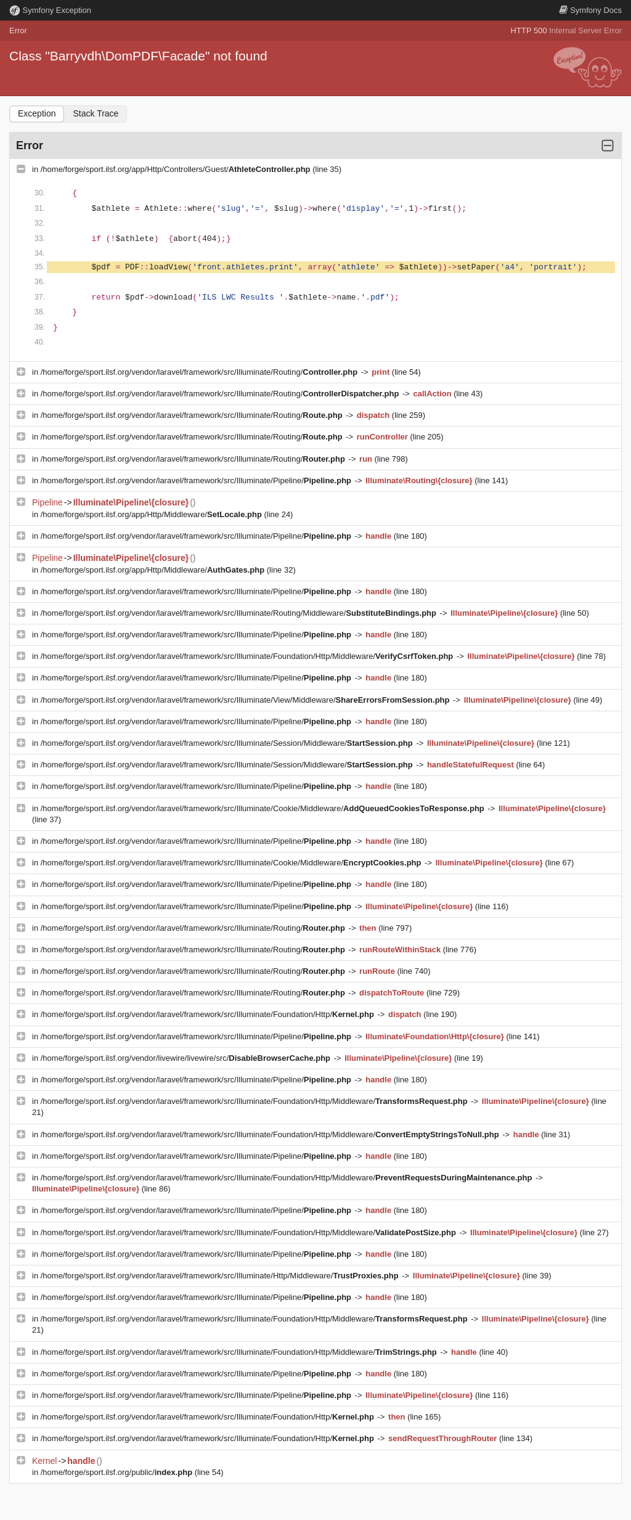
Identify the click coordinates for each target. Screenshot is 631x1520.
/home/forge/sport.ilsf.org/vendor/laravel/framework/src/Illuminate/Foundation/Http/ (209, 1014)
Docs (590, 10)
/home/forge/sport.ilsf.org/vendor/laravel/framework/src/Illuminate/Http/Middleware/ (221, 1275)
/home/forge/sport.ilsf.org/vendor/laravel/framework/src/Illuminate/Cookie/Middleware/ (264, 808)
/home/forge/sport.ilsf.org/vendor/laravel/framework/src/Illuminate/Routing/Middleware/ (240, 613)
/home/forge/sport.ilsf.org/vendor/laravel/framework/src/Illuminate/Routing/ (200, 372)
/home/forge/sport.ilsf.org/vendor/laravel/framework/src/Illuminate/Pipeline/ (197, 480)
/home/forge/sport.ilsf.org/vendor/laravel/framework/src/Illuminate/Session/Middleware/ (228, 743)
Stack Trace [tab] (95, 113)
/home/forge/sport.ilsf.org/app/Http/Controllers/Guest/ (176, 169)
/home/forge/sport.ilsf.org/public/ (118, 1472)
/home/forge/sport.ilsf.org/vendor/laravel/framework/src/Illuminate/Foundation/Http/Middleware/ (248, 656)
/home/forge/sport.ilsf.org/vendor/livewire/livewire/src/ (187, 1058)
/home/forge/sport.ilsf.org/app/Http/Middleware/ (152, 514)
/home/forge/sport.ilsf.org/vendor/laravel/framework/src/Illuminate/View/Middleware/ (246, 700)
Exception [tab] (36, 113)
